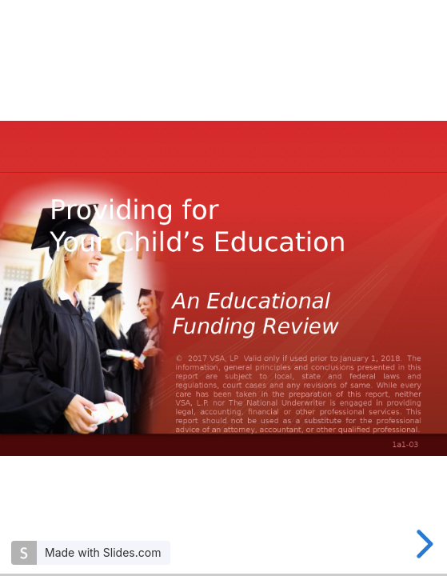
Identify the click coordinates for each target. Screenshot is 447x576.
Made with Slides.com (103, 552)
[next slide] (422, 544)
